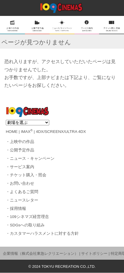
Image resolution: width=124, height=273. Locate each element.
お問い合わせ (22, 183)
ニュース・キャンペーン (32, 158)
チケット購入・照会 (28, 175)
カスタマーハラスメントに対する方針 (44, 233)
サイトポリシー (94, 253)
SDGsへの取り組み (27, 225)
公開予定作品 (22, 150)
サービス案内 (22, 167)
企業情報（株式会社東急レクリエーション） (40, 253)
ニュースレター (24, 200)
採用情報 (18, 208)
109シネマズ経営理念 (29, 217)
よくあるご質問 (24, 192)
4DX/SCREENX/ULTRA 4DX (61, 131)
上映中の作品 (22, 142)
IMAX (27, 131)
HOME (12, 131)
